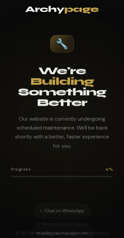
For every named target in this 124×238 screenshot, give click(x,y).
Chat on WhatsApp (62, 209)
